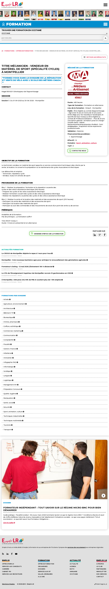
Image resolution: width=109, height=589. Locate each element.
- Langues (7, 376)
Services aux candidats (12, 566)
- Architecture (8, 308)
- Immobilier (8, 358)
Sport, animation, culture (86, 143)
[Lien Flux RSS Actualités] (3, 554)
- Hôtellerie (7, 353)
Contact (100, 576)
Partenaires (101, 569)
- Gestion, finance (10, 349)
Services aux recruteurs (12, 574)
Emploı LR (101, 560)
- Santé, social (8, 403)
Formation (44, 560)
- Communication (9, 335)
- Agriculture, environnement (14, 304)
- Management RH (10, 385)
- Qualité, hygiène (10, 394)
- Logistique (7, 380)
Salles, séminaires (45, 574)
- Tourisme (7, 425)
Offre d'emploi (8, 564)
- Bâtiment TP (8, 313)
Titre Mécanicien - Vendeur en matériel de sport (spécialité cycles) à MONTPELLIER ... (68, 51)
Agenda (73, 566)
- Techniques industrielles (13, 416)
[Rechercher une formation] (105, 38)
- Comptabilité (8, 340)
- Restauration (8, 398)
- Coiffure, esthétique (11, 326)
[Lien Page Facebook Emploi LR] (11, 554)
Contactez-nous (79, 151)
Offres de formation (24, 51)
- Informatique (8, 367)
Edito (72, 569)
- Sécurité (7, 407)
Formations (9, 51)
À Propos (100, 564)
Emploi (6, 560)
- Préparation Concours (12, 389)
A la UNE (41, 576)
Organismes (43, 566)
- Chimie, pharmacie (11, 322)
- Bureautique (8, 317)
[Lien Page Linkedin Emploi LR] (7, 554)
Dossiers (41, 569)
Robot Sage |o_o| (100, 584)
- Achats (6, 299)
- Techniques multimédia (12, 421)
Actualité (75, 560)
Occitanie (74, 574)
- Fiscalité (7, 344)
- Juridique (7, 371)
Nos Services (101, 574)
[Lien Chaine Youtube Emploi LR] (16, 554)
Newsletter (101, 571)
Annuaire (73, 571)
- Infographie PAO (10, 362)
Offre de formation (46, 564)
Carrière (5, 569)
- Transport (7, 430)
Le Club (99, 566)
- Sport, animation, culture (13, 412)
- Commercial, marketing (12, 331)
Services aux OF (44, 571)
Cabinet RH (6, 571)
